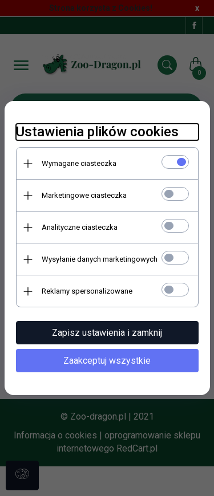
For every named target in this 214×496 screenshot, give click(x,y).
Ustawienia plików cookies (97, 132)
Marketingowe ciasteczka (84, 195)
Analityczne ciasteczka (80, 227)
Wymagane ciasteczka (79, 163)
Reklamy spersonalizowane (87, 291)
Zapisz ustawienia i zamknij (107, 332)
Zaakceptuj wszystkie (107, 360)
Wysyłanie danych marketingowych (100, 259)
